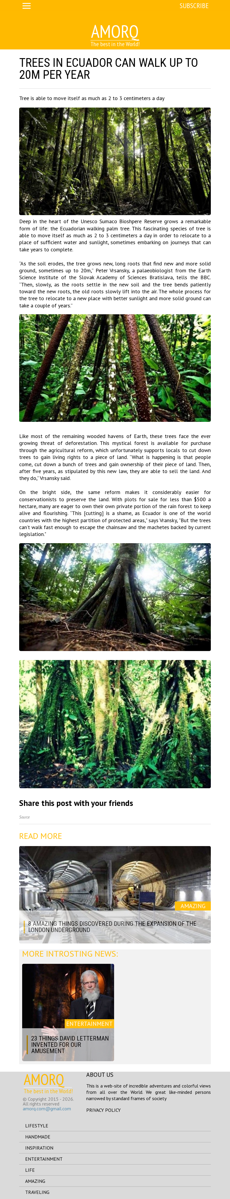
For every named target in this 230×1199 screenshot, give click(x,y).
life (30, 1170)
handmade (37, 1136)
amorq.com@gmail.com (47, 1109)
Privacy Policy (103, 1110)
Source (24, 817)
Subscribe (194, 5)
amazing (35, 1181)
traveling (37, 1192)
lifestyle (36, 1125)
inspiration (39, 1147)
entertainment (44, 1158)
